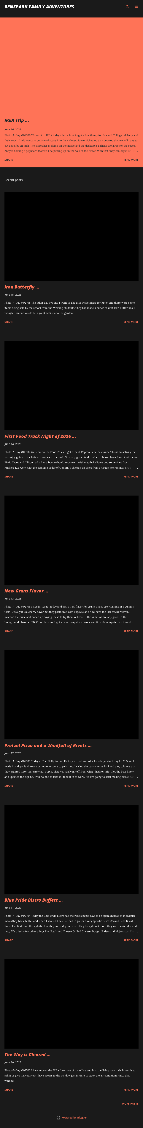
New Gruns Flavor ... (26, 591)
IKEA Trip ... (16, 120)
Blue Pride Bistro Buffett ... (33, 900)
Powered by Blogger (71, 1117)
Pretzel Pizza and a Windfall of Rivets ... (48, 745)
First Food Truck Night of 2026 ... (40, 436)
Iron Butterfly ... (21, 287)
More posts (130, 1103)
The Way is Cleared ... (27, 1054)
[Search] (127, 6)
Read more (131, 159)
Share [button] (8, 159)
